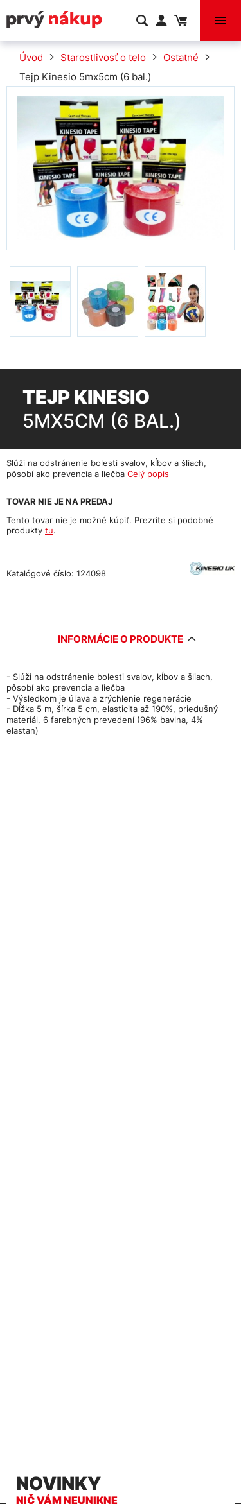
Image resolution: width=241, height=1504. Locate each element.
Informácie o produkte (122, 639)
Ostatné (181, 57)
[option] (40, 301)
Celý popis (148, 474)
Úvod (31, 57)
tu (49, 530)
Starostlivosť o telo (103, 57)
